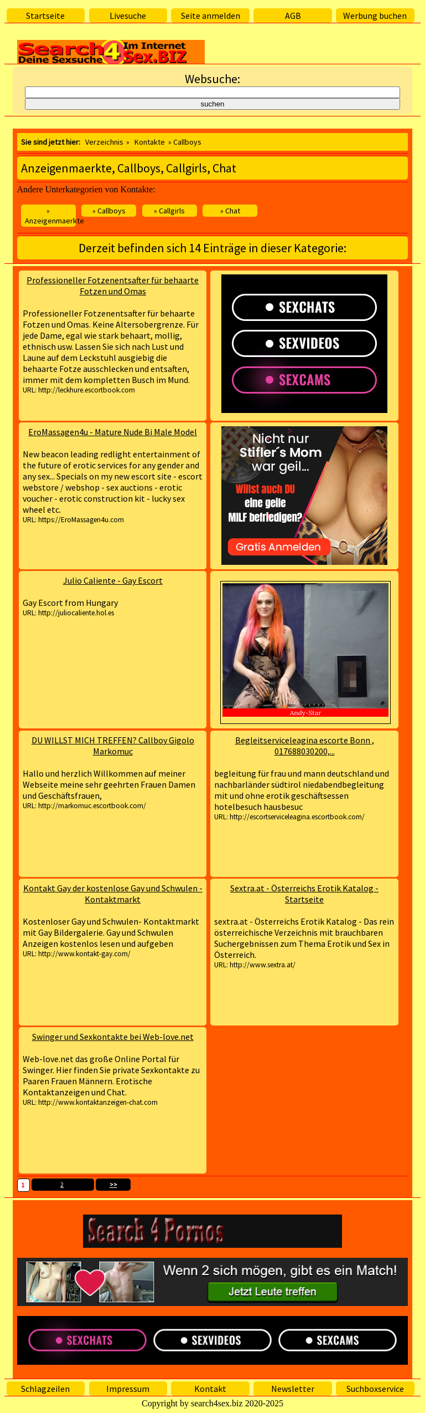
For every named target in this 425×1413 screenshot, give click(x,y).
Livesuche (128, 15)
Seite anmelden (210, 15)
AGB (293, 15)
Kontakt (210, 1388)
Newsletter (292, 1388)
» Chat (230, 211)
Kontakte (149, 142)
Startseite (45, 15)
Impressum (127, 1388)
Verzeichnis (104, 142)
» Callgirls (169, 211)
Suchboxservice (375, 1388)
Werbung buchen (375, 15)
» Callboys (109, 211)
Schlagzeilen (45, 1388)
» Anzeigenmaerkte (50, 216)
